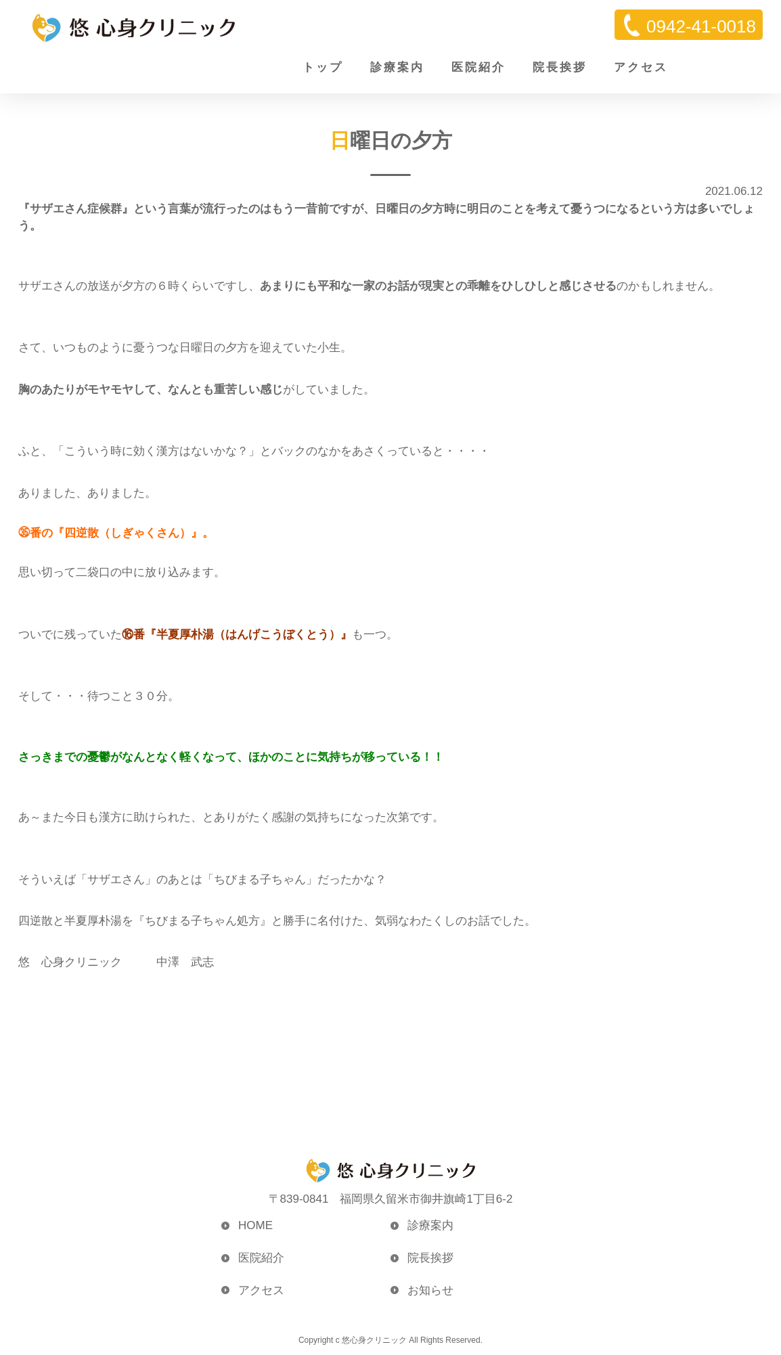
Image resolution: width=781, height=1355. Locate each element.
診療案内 (397, 67)
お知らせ (430, 1290)
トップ (323, 67)
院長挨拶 (560, 67)
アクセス (641, 67)
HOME (255, 1225)
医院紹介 (478, 67)
